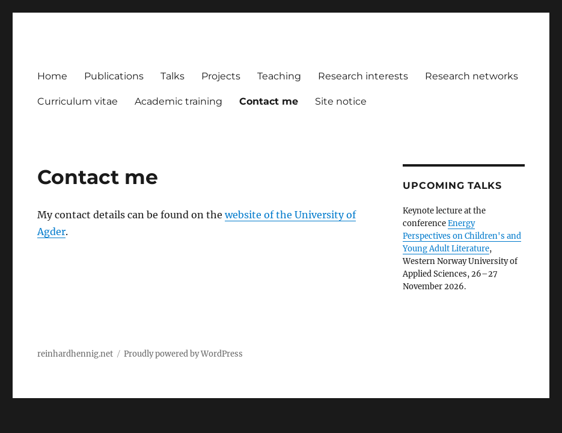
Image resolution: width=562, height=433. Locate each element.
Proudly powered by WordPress (183, 354)
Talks (172, 76)
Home (52, 76)
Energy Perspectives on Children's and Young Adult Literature (462, 236)
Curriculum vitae (77, 101)
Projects (220, 76)
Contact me (268, 101)
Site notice (341, 101)
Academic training (178, 101)
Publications (114, 76)
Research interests (363, 76)
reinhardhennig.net (75, 354)
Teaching (279, 76)
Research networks (471, 76)
